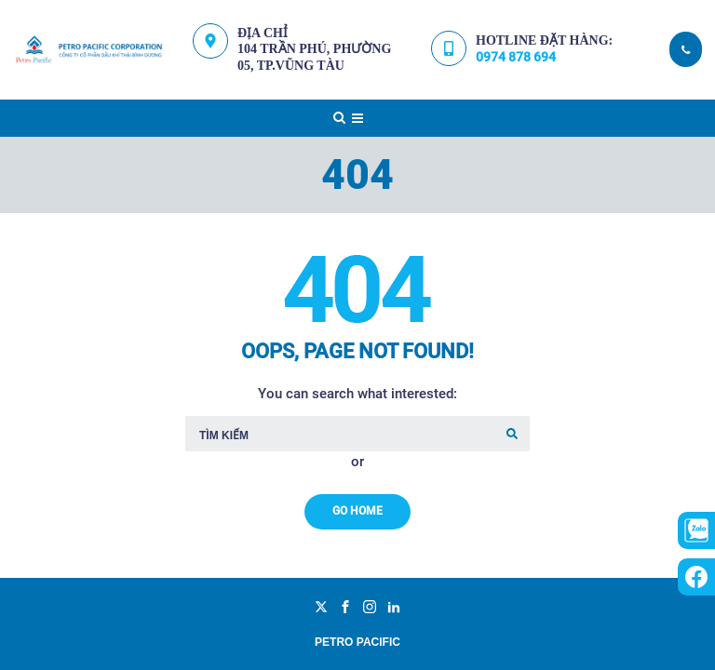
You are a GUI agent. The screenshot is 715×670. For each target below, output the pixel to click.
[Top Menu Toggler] (357, 118)
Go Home (357, 510)
